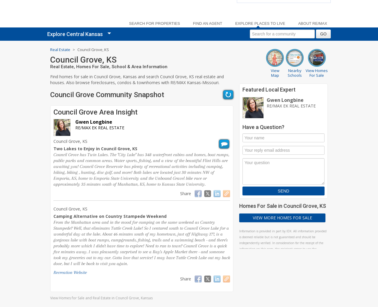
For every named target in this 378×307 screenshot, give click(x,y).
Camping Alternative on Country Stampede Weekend (110, 216)
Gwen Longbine (93, 122)
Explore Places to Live (260, 24)
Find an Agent (207, 24)
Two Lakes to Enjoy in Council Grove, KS (95, 148)
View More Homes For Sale (282, 218)
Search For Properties (154, 24)
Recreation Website (70, 272)
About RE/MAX (312, 24)
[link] (85, 15)
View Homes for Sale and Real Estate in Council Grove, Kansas (101, 298)
